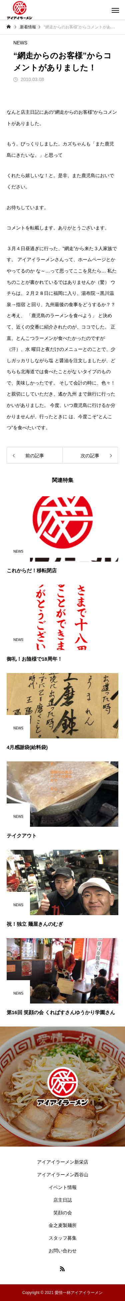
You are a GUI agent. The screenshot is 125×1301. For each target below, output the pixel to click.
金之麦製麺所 (63, 1225)
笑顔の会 (62, 1212)
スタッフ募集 (63, 1238)
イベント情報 (63, 1187)
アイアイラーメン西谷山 (62, 1174)
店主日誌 (62, 1200)
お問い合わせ (63, 1250)
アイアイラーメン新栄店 (62, 1162)
